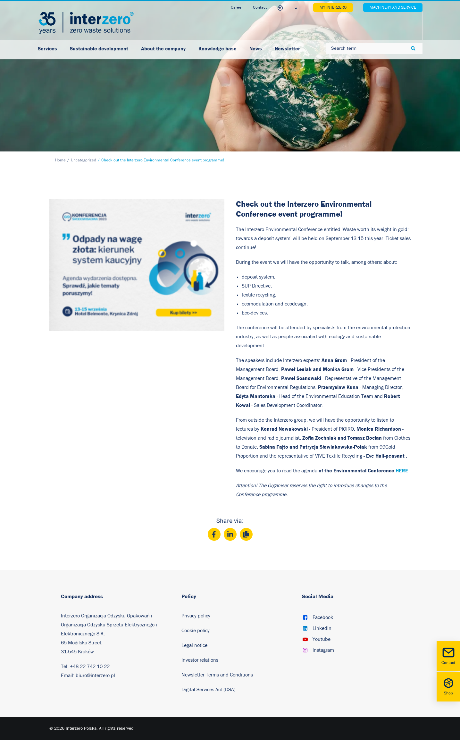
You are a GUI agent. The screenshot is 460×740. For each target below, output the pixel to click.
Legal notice (194, 645)
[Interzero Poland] (86, 23)
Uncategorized (83, 160)
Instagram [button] (323, 650)
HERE (402, 470)
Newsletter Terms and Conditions (217, 674)
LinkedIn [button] (322, 628)
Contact (448, 655)
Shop (448, 685)
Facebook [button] (323, 617)
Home (60, 160)
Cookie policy (195, 630)
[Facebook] (214, 534)
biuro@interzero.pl (95, 675)
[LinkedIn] (230, 534)
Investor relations (199, 660)
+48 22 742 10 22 (90, 666)
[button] (305, 618)
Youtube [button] (321, 639)
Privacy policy (195, 615)
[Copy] (246, 534)
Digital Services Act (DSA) (208, 689)
